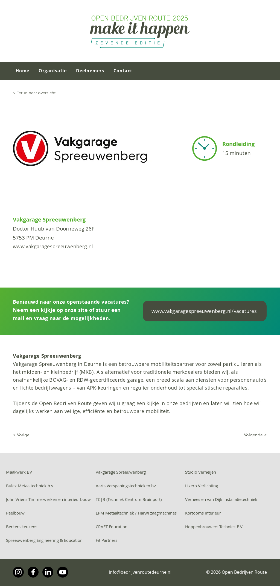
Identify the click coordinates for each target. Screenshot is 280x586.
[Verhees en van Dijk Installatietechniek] (229, 499)
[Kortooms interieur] (229, 512)
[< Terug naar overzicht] (47, 92)
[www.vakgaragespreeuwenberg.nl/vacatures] (205, 311)
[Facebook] (33, 572)
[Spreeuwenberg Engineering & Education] (50, 540)
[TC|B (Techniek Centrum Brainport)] (140, 499)
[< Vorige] (53, 434)
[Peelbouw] (50, 512)
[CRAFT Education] (140, 526)
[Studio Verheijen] (229, 472)
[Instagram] (18, 572)
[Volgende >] (223, 434)
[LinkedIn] (47, 572)
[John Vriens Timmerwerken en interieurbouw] (50, 499)
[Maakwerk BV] (50, 472)
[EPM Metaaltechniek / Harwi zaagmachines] (140, 512)
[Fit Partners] (140, 540)
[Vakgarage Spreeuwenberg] (140, 472)
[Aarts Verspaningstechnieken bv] (140, 485)
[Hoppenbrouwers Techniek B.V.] (229, 526)
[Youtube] (62, 572)
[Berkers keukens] (50, 526)
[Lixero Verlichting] (229, 485)
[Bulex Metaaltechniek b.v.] (50, 485)
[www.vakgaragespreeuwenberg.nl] (71, 246)
